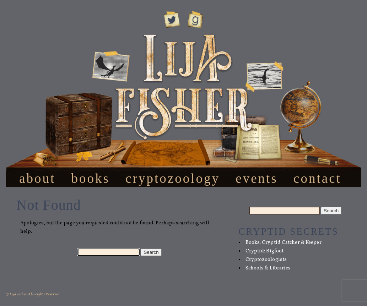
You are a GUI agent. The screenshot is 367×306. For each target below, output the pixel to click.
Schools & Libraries (268, 268)
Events (257, 178)
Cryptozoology (172, 178)
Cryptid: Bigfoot (264, 251)
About (37, 178)
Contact (317, 178)
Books (90, 178)
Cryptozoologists (266, 259)
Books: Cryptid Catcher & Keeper (283, 242)
